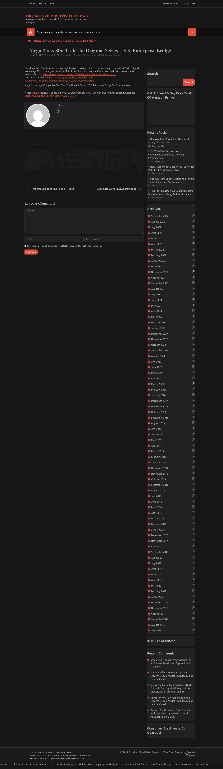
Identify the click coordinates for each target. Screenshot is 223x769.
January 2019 (158, 462)
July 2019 (156, 429)
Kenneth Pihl (157, 710)
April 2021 (156, 311)
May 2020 (156, 373)
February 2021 (158, 322)
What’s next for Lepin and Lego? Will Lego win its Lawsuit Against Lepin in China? (171, 675)
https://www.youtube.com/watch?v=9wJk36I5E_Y (50, 95)
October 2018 (158, 479)
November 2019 (159, 406)
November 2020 (159, 339)
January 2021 (158, 328)
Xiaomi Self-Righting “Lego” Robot (53, 188)
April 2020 (156, 378)
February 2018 (158, 524)
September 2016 (159, 619)
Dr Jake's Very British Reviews (57, 15)
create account (45, 4)
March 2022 (157, 249)
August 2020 (158, 356)
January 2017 (158, 597)
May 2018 (156, 507)
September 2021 (159, 283)
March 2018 (157, 518)
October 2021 (158, 277)
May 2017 (156, 574)
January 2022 (158, 261)
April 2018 (156, 513)
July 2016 (156, 630)
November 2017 (159, 541)
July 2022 (156, 227)
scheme (154, 660)
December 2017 (159, 535)
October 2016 (158, 613)
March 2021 (157, 317)
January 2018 (158, 529)
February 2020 (158, 389)
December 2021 (159, 266)
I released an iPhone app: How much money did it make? (65, 41)
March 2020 (157, 384)
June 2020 (156, 367)
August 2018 (158, 490)
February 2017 (158, 591)
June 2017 (156, 569)
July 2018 (156, 496)
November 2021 (159, 272)
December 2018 (159, 468)
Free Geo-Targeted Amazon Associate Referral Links (58, 758)
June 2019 (156, 434)
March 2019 (157, 451)
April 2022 (156, 244)
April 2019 (156, 445)
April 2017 (156, 580)
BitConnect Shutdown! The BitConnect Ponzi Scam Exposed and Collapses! (171, 663)
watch (35, 92)
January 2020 (158, 395)
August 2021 (158, 289)
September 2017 (159, 552)
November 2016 (159, 608)
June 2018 (156, 501)
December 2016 (159, 602)
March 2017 (157, 585)
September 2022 (159, 216)
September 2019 (159, 417)
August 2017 (158, 557)
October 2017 (158, 546)
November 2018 (159, 473)
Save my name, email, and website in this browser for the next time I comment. (64, 246)
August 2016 (158, 625)
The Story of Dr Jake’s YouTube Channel (51, 752)
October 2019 (158, 412)
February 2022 (158, 255)
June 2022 (156, 233)
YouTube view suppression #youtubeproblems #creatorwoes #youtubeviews (166, 154)
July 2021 (156, 294)
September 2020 (159, 350)
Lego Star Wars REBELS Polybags (116, 188)
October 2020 (158, 345)
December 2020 (159, 333)
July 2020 (156, 361)
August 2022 (158, 221)
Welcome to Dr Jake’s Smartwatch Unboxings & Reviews (60, 755)
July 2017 (156, 563)
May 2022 (156, 238)
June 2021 (156, 300)
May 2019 (156, 440)
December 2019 (159, 401)
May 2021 (156, 305)
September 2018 (159, 485)
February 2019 (158, 457)
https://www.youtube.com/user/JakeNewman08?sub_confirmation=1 (79, 74)
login (32, 4)
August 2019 (158, 423)
